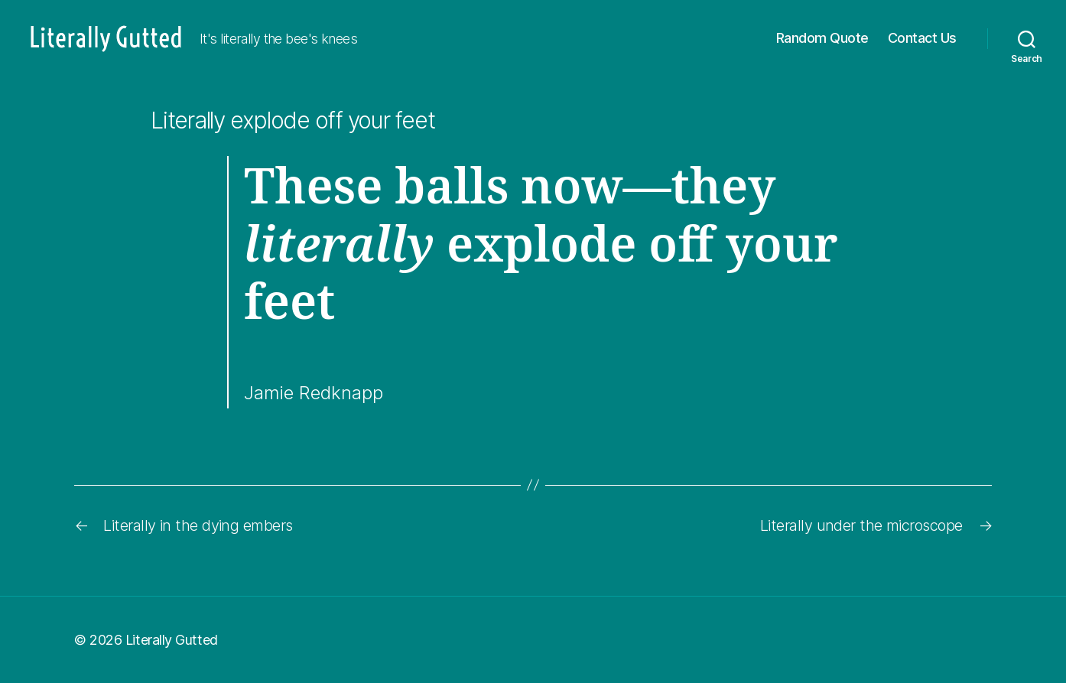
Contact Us (922, 38)
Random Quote (822, 38)
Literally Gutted (171, 640)
